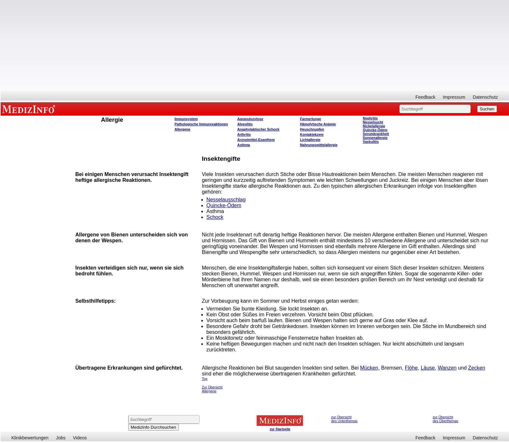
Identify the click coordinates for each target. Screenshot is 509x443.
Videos (80, 437)
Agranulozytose (250, 119)
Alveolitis (245, 124)
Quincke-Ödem (375, 130)
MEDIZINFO (30, 108)
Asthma (243, 145)
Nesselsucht (373, 122)
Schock (214, 217)
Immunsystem (186, 119)
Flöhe (411, 368)
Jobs (61, 437)
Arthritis (244, 134)
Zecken (476, 368)
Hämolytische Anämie (318, 124)
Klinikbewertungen (29, 437)
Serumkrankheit (376, 134)
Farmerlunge (310, 119)
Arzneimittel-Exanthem (256, 140)
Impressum (454, 97)
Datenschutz (485, 97)
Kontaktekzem (311, 134)
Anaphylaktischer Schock (258, 129)
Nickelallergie (374, 126)
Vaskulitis (371, 142)
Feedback (425, 97)
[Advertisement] (255, 45)
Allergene (183, 129)
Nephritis (370, 118)
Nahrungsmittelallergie (318, 145)
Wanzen (447, 368)
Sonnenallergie (375, 138)
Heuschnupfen (312, 129)
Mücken (369, 368)
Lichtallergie (310, 140)
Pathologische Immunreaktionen (201, 124)
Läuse (428, 368)
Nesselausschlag (226, 199)
